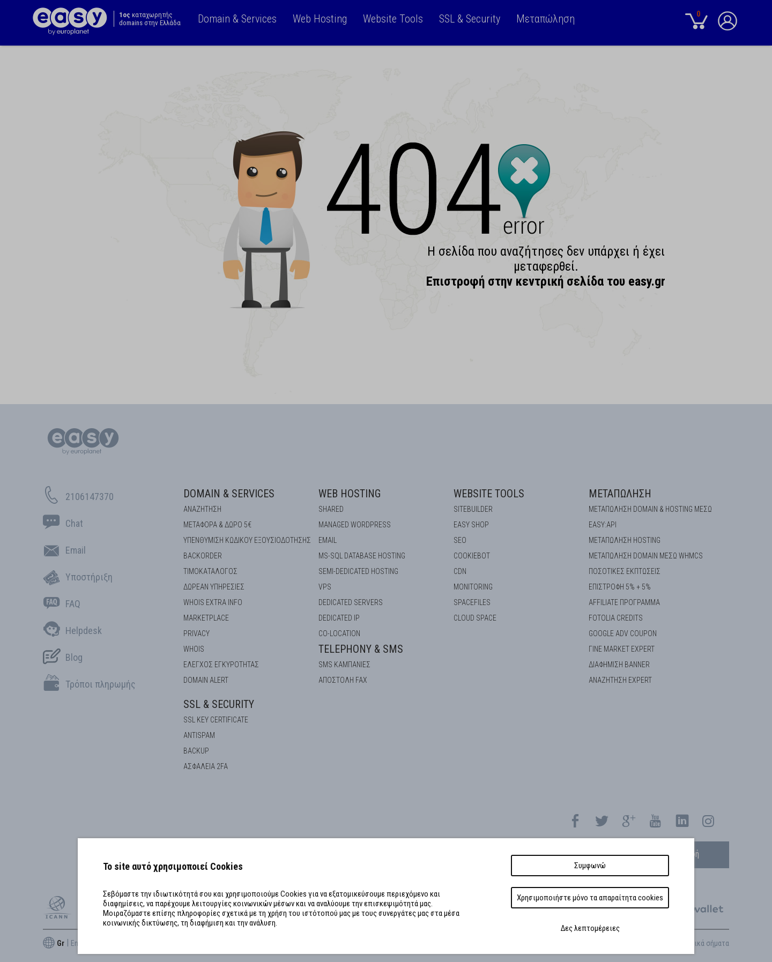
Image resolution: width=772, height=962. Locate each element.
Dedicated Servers (350, 602)
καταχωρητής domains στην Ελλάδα (150, 19)
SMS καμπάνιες (344, 664)
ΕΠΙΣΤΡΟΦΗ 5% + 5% (620, 587)
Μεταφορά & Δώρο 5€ (217, 524)
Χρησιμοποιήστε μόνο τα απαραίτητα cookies (590, 898)
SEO (460, 540)
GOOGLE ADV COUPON (623, 633)
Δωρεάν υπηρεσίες (213, 587)
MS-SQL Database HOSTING (361, 555)
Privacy (196, 633)
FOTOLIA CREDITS (616, 618)
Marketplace (206, 618)
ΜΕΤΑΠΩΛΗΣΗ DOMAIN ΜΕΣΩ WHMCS (646, 555)
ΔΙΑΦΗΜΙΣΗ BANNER (619, 664)
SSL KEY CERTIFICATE (215, 719)
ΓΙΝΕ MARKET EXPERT (622, 649)
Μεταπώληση (620, 493)
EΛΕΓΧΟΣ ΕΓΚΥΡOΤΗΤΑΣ (221, 664)
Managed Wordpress (354, 524)
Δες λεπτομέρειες (590, 928)
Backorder (202, 555)
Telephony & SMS (360, 649)
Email (327, 540)
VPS (324, 587)
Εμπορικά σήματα (702, 943)
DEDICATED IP (339, 618)
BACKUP (196, 751)
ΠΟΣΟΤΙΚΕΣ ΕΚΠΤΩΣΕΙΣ (624, 571)
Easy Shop (471, 524)
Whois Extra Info (212, 602)
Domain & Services (228, 493)
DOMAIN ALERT (205, 680)
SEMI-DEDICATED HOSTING (358, 571)
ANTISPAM (199, 735)
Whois (193, 649)
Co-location (339, 633)
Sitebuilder (473, 509)
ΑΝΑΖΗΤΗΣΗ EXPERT (620, 680)
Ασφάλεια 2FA (205, 766)
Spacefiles (472, 602)
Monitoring (473, 587)
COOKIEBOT (472, 555)
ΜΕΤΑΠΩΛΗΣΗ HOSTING (624, 540)
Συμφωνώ (590, 865)
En (74, 943)
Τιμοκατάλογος (210, 571)
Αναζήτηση (202, 509)
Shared (331, 509)
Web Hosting (349, 493)
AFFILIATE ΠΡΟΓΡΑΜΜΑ (624, 602)
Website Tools (489, 493)
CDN (460, 571)
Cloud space (475, 618)
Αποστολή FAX (342, 680)
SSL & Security (218, 704)
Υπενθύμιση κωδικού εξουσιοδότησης (247, 540)
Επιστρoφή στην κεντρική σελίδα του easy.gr (545, 281)
